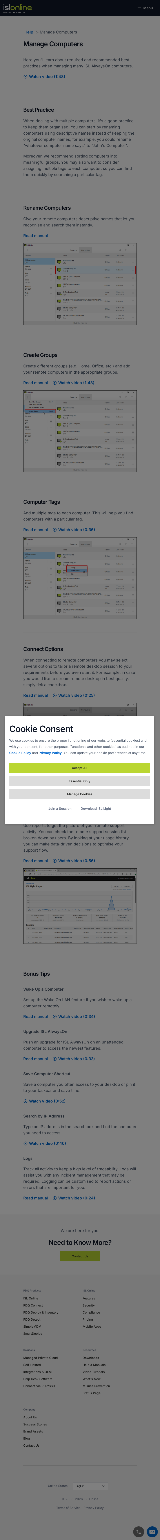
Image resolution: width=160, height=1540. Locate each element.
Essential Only (79, 781)
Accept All (79, 768)
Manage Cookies (79, 794)
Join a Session (59, 808)
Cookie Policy (20, 753)
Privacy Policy (50, 753)
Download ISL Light (96, 808)
